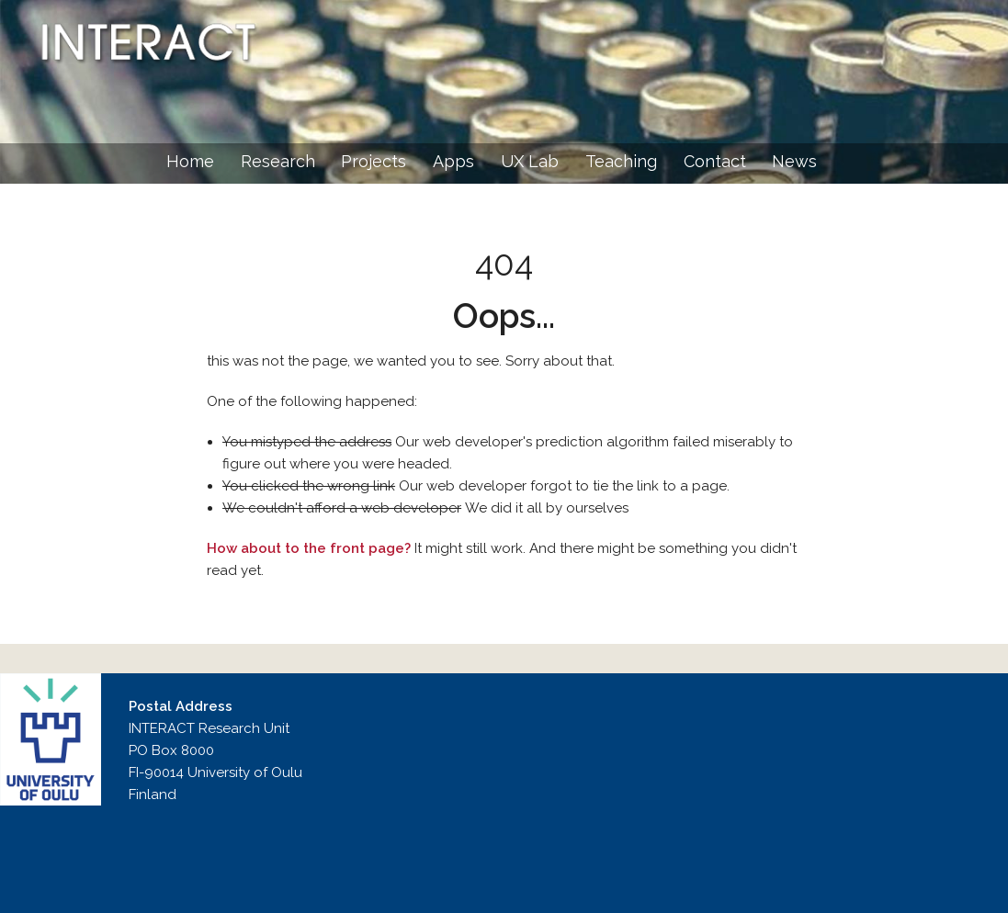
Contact (715, 161)
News (794, 161)
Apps (453, 161)
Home (190, 161)
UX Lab (530, 161)
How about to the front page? (309, 548)
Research (278, 161)
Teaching (621, 161)
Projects (373, 161)
